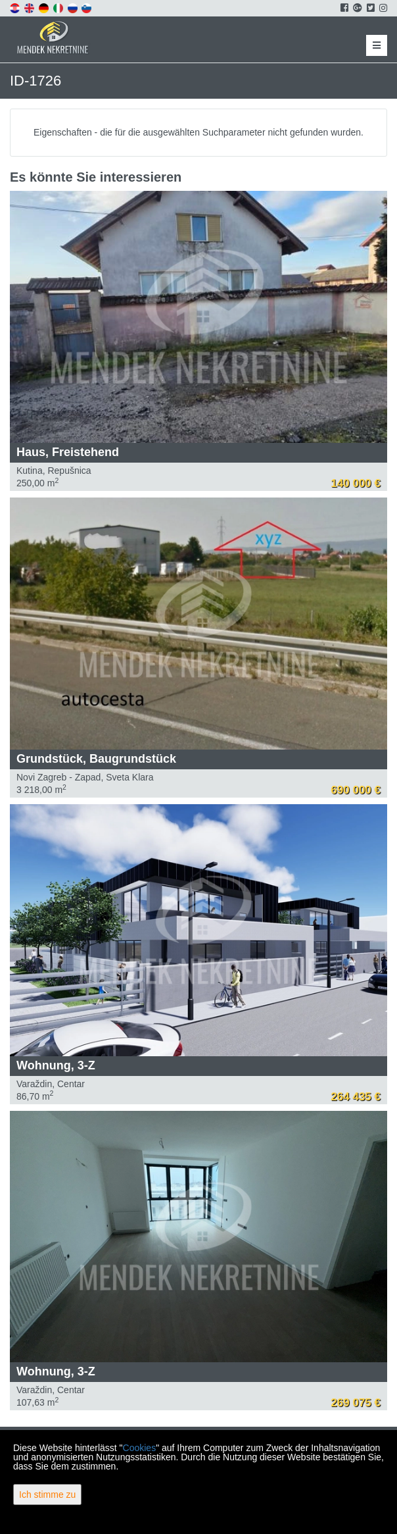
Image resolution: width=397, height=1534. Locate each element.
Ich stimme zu (47, 1494)
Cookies (139, 1448)
